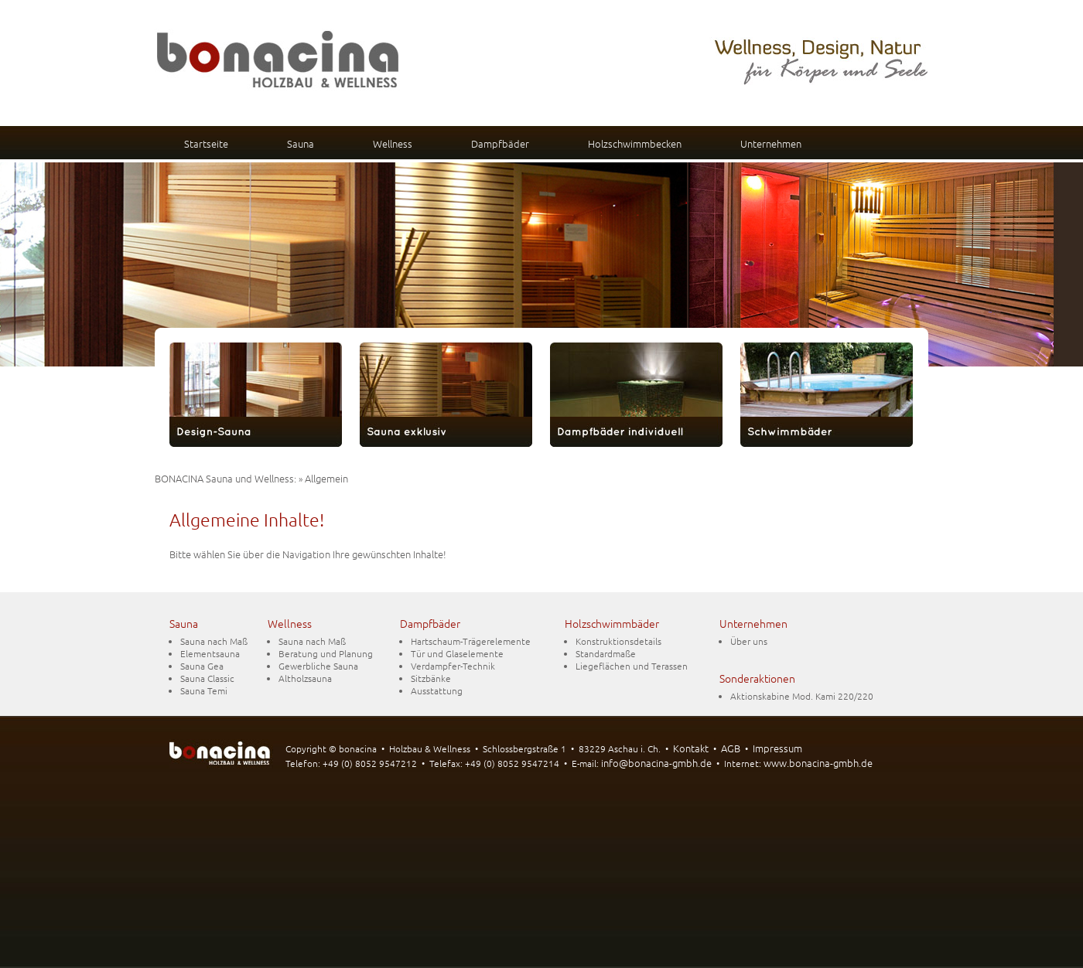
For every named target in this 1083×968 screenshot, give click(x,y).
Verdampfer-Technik (453, 666)
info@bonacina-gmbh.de (656, 762)
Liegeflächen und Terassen (632, 666)
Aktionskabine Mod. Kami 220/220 (801, 696)
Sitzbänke (431, 678)
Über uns (748, 641)
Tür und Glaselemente (457, 653)
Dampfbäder (500, 143)
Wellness (392, 143)
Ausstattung (437, 690)
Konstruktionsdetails (618, 641)
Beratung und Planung (325, 653)
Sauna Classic (207, 678)
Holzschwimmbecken (635, 143)
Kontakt (691, 748)
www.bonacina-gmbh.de (818, 762)
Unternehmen (770, 143)
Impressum (777, 748)
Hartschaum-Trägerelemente (471, 641)
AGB (730, 748)
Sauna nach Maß (214, 641)
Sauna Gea (202, 666)
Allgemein (326, 478)
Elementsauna (210, 653)
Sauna (300, 143)
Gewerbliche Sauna (318, 666)
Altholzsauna (305, 678)
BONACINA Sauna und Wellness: (225, 478)
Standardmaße (606, 653)
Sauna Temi (203, 690)
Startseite (206, 143)
